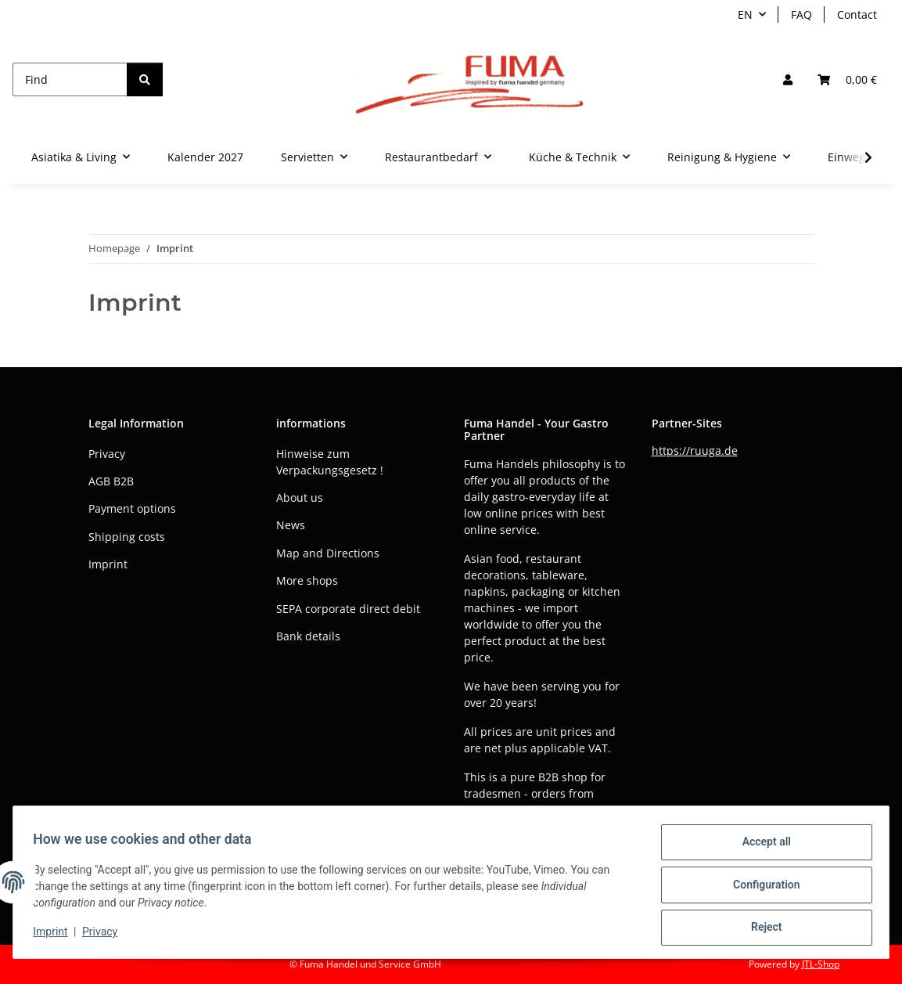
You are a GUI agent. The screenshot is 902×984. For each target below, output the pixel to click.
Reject (761, 928)
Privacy (105, 935)
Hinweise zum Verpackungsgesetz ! (329, 462)
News (290, 524)
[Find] (70, 79)
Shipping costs (126, 536)
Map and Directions (327, 553)
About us (299, 497)
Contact (857, 14)
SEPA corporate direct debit (348, 608)
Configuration (761, 887)
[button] (788, 79)
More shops (307, 580)
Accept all (761, 847)
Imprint (55, 935)
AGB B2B (111, 481)
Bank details (308, 636)
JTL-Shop (820, 964)
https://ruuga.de (695, 450)
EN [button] (745, 14)
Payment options (132, 508)
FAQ (801, 14)
